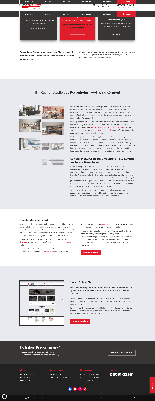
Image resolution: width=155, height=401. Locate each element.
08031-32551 (57, 374)
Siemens (99, 130)
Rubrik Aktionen (107, 224)
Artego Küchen (97, 127)
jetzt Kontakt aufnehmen (127, 7)
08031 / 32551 (127, 4)
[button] (4, 396)
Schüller (106, 127)
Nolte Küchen (118, 127)
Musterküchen (48, 252)
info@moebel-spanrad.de (63, 377)
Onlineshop (66, 242)
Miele (93, 130)
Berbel (108, 130)
